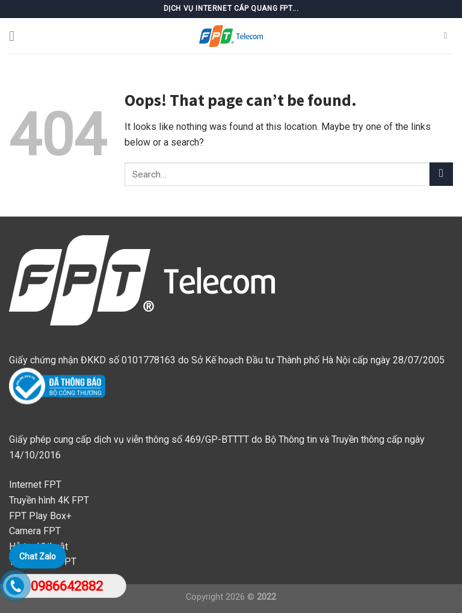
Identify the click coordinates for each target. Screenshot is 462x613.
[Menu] (16, 36)
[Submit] (441, 174)
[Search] (448, 35)
